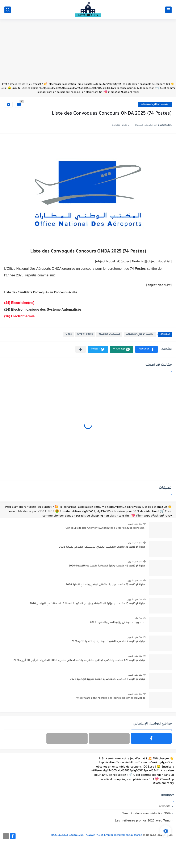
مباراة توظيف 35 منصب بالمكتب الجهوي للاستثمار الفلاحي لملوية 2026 (102, 547)
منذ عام (138, 618)
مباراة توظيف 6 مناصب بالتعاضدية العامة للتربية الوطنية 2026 (108, 679)
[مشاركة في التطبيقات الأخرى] (80, 349)
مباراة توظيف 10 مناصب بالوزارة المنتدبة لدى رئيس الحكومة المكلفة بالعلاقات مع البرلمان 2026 (88, 603)
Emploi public (85, 334)
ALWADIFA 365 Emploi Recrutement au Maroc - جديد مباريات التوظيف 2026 (96, 835)
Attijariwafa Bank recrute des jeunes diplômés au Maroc (111, 698)
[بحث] (7, 10)
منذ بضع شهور (135, 523)
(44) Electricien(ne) (19, 303)
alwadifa (165, 806)
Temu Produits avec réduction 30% (146, 813)
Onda (69, 334)
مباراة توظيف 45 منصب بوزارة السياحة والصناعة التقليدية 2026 (107, 566)
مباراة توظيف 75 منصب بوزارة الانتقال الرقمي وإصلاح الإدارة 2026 (106, 584)
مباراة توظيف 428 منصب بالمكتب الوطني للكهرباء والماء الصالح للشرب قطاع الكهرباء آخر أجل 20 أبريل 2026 (79, 660)
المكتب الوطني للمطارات (155, 104)
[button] (146, 349)
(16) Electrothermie (19, 316)
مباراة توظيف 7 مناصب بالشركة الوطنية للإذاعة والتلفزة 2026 (108, 641)
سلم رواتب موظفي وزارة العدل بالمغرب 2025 (118, 622)
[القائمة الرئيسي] (168, 10)
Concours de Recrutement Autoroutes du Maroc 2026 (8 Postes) (106, 528)
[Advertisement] (88, 53)
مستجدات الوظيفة (109, 334)
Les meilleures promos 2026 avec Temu (143, 820)
